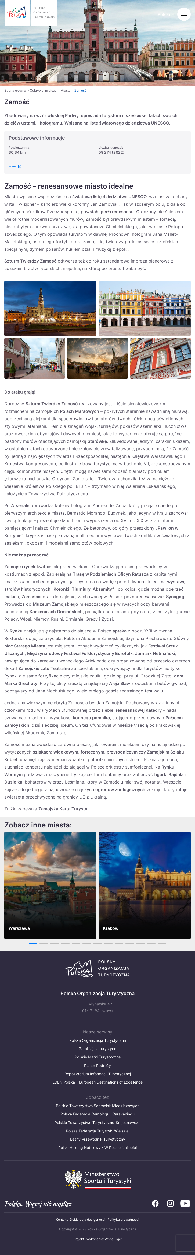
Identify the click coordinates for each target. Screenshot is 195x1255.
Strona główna (15, 90)
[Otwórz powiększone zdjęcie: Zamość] (34, 358)
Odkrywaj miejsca (43, 90)
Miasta (65, 90)
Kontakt (62, 1219)
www (13, 166)
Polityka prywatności (123, 1219)
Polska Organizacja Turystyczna (97, 1040)
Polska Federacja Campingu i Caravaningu (97, 1114)
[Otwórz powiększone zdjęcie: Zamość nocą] (50, 308)
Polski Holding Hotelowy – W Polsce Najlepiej (97, 1147)
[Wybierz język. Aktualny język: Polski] (166, 15)
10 (130, 943)
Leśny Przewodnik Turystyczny (97, 1139)
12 (151, 943)
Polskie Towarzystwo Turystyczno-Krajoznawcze (97, 1122)
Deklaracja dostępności (87, 1219)
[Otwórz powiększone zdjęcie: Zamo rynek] (145, 308)
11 (140, 943)
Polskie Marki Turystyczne (98, 1057)
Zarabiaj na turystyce (97, 1048)
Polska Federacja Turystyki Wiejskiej (97, 1131)
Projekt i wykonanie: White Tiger (97, 1239)
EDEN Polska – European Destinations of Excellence (97, 1082)
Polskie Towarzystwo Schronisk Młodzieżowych (97, 1105)
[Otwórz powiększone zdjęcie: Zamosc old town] (160, 358)
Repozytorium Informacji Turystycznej (97, 1074)
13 (162, 943)
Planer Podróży (97, 1065)
